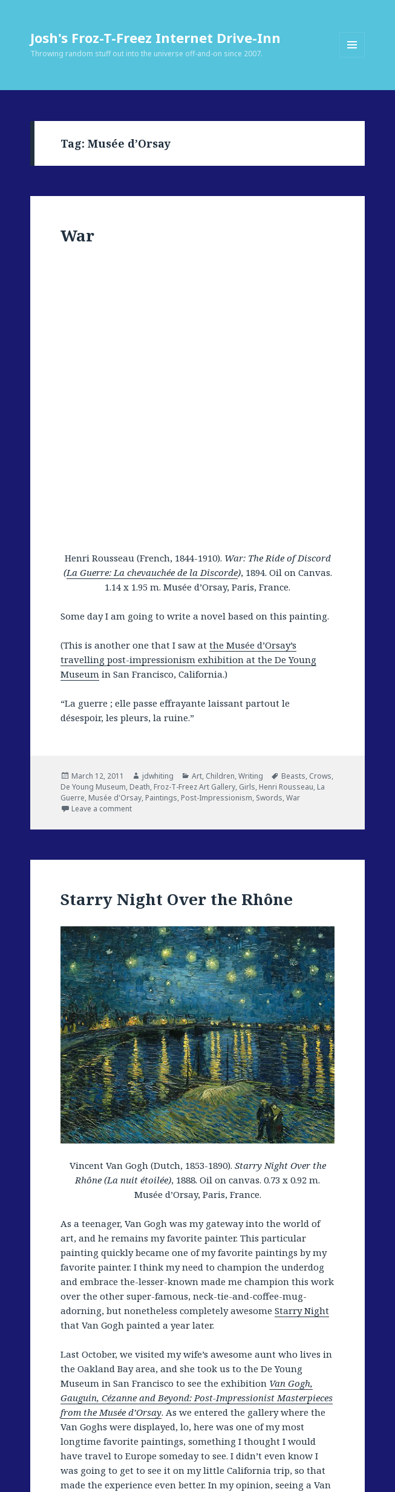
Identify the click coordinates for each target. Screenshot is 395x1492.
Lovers (99, 1378)
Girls (247, 513)
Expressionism (122, 1367)
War (77, 235)
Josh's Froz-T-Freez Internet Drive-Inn (155, 37)
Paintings (161, 524)
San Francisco (104, 1389)
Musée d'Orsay (115, 524)
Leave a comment (101, 535)
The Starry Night (281, 1389)
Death (139, 513)
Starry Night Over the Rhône (176, 625)
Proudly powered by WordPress (115, 1471)
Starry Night (302, 1036)
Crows (320, 502)
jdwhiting (158, 502)
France (162, 1367)
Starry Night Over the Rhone (179, 1389)
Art (197, 502)
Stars (240, 1389)
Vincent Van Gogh (164, 1400)
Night (181, 1378)
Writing (250, 502)
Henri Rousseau (286, 513)
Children (220, 502)
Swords (269, 524)
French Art (195, 1367)
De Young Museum (93, 513)
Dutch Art (76, 1367)
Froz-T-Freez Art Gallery (194, 513)
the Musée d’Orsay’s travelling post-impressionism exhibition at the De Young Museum (188, 386)
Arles (238, 1356)
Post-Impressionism (216, 524)
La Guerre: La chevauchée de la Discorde (152, 299)
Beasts (293, 502)
